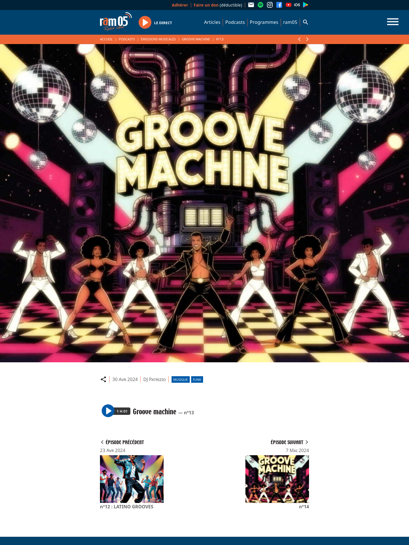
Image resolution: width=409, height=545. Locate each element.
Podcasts (235, 22)
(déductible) (218, 5)
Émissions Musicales (158, 39)
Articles (212, 22)
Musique (180, 379)
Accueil (106, 39)
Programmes (264, 22)
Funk (197, 379)
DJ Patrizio (154, 379)
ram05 (290, 22)
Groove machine (196, 39)
